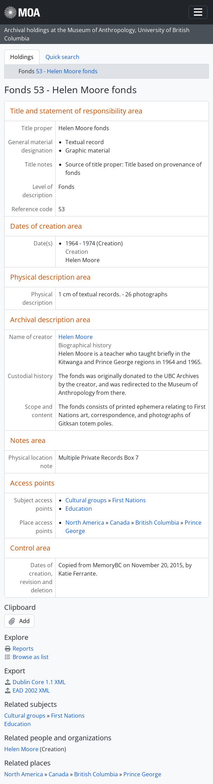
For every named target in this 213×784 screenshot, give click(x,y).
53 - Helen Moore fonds (67, 71)
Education (78, 508)
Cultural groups (86, 500)
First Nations (129, 500)
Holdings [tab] (22, 57)
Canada (120, 522)
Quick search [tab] (62, 57)
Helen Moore (75, 337)
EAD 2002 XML (27, 690)
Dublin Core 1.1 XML (34, 682)
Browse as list (26, 657)
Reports (19, 648)
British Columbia (157, 522)
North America (84, 522)
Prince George (142, 774)
